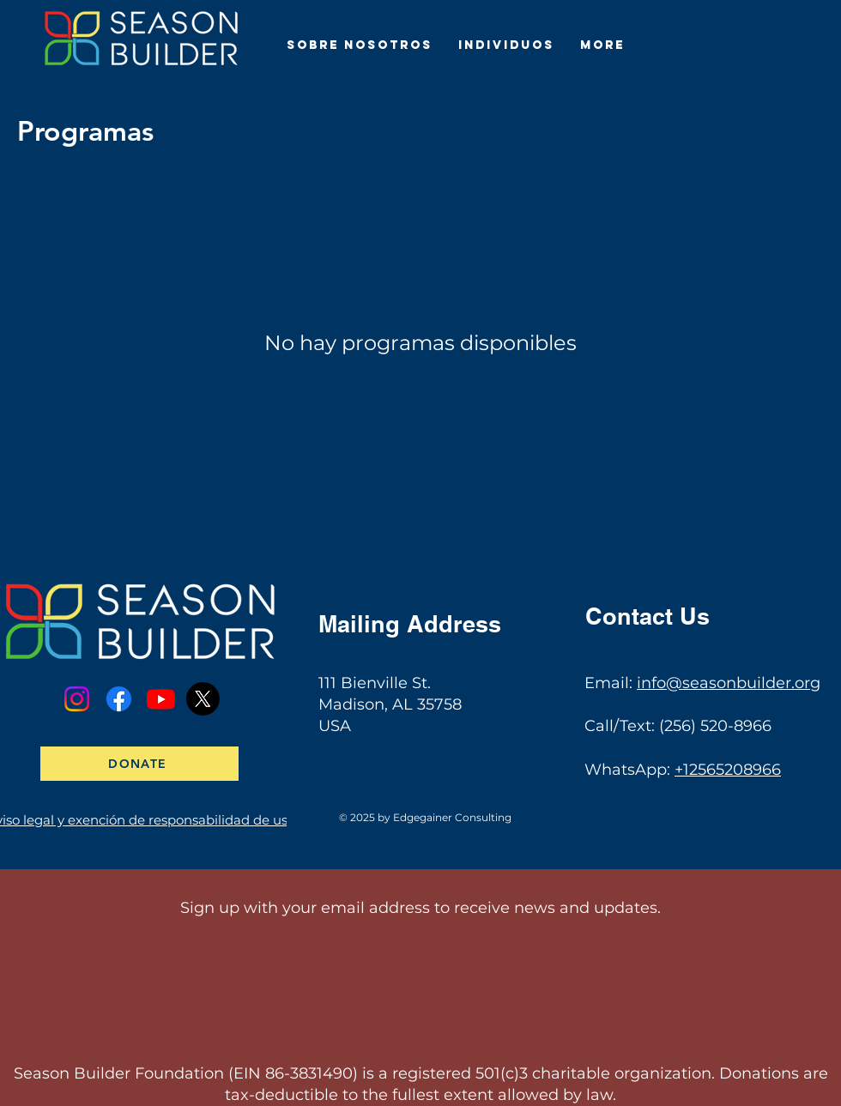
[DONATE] (139, 763)
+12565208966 (728, 769)
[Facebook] (119, 699)
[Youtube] (161, 699)
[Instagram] (77, 699)
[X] (203, 699)
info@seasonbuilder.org (728, 683)
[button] (359, 45)
